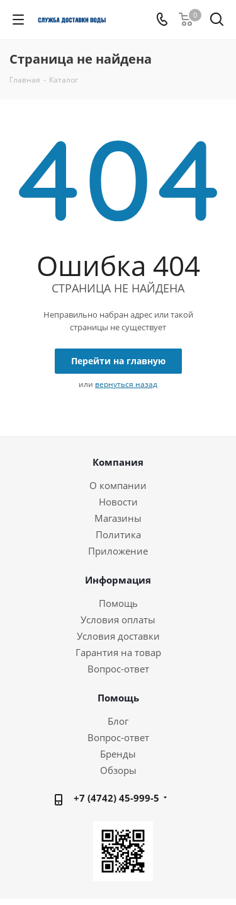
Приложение (118, 551)
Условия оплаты (118, 619)
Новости (118, 501)
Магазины (118, 518)
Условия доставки (118, 636)
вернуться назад (126, 384)
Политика (118, 534)
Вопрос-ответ (118, 668)
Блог (118, 721)
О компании (118, 485)
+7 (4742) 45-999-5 (116, 798)
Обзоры (118, 770)
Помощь (118, 603)
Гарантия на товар (118, 652)
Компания (118, 462)
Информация (118, 580)
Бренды (118, 753)
